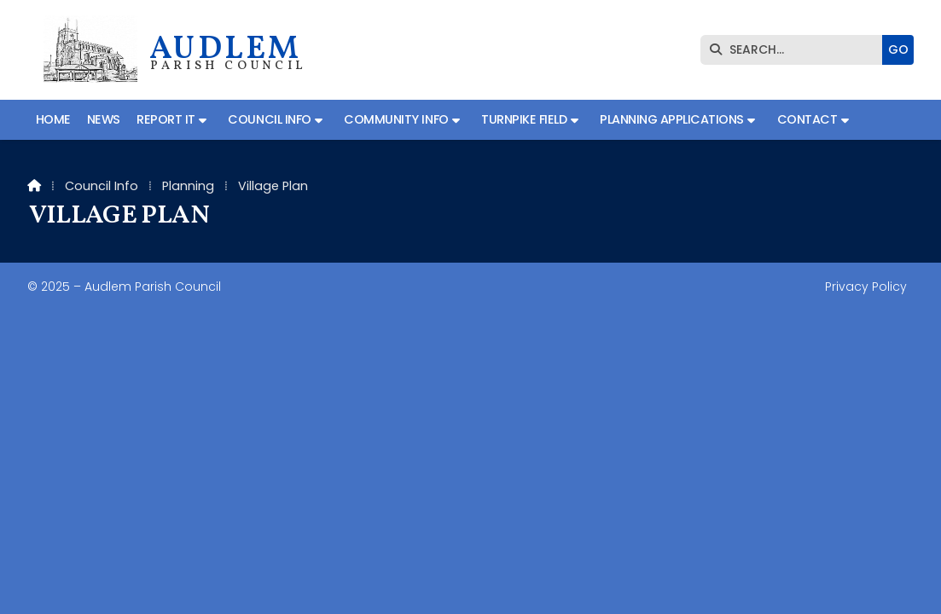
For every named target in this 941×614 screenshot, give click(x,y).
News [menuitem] (103, 119)
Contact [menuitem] (807, 119)
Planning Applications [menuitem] (672, 119)
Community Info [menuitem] (396, 119)
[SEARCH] (795, 50)
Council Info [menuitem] (269, 119)
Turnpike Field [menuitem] (523, 119)
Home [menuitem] (53, 119)
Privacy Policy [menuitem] (866, 286)
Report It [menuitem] (166, 119)
